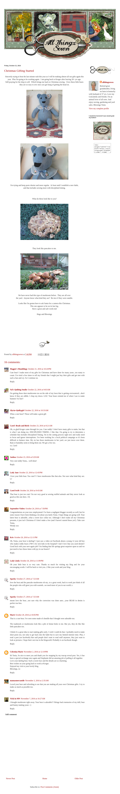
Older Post (79, 778)
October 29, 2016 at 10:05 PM (27, 615)
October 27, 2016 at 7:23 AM (28, 579)
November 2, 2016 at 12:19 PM (36, 652)
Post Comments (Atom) (50, 787)
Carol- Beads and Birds (19, 426)
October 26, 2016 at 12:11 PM (25, 537)
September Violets (17, 509)
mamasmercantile (17, 681)
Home (44, 778)
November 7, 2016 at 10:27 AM (33, 699)
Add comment (11, 714)
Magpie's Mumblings (18, 369)
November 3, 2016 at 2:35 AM (36, 681)
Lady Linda (15, 561)
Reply (12, 382)
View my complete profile (99, 108)
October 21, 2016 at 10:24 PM (39, 369)
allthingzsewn (107, 82)
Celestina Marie (16, 652)
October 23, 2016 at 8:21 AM (41, 426)
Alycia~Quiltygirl (17, 410)
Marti (12, 615)
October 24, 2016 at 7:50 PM (37, 509)
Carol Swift (14, 490)
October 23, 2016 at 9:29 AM (28, 457)
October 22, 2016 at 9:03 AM (39, 390)
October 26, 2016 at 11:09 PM (31, 561)
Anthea (13, 457)
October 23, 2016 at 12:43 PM (30, 473)
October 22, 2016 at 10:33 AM (36, 410)
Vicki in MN (15, 699)
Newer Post (10, 778)
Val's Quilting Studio (18, 390)
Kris (12, 537)
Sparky (13, 579)
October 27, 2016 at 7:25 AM (28, 597)
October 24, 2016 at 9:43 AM (31, 490)
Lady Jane (14, 473)
